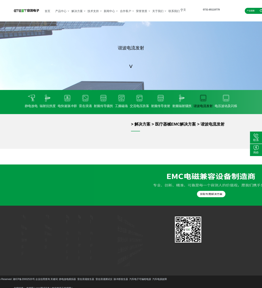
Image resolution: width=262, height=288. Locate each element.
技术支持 (93, 11)
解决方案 (77, 11)
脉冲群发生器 (35, 279)
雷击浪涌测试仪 (18, 279)
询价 (256, 152)
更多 (17, 252)
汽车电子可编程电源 (55, 279)
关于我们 (157, 11)
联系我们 (174, 11)
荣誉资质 (141, 11)
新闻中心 (109, 11)
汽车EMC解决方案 (48, 228)
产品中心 (61, 11)
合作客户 (125, 11)
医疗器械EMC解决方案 (175, 124)
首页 (47, 11)
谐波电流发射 (213, 124)
